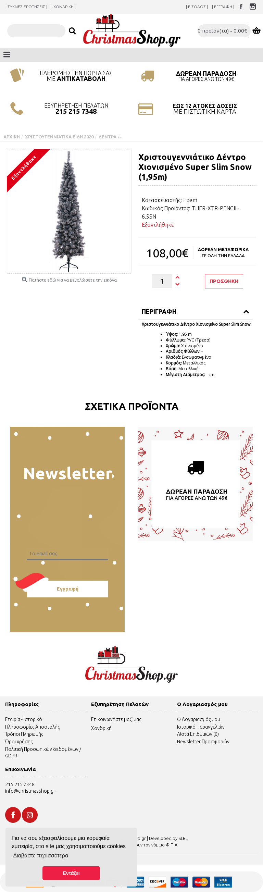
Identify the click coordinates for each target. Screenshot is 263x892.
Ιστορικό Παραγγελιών (201, 727)
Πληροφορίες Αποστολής (32, 727)
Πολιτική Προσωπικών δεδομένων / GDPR (43, 752)
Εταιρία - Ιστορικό (23, 719)
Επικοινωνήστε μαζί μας (116, 719)
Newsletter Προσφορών (203, 741)
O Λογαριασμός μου (198, 719)
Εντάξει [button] (71, 873)
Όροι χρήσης (19, 741)
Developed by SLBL (168, 838)
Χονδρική (101, 728)
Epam (190, 200)
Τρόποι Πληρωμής (24, 734)
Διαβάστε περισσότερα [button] (40, 855)
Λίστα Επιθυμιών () (198, 734)
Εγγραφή (67, 589)
